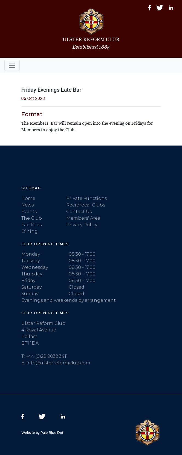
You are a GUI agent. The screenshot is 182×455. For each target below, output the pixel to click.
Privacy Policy (81, 224)
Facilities (31, 224)
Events (29, 211)
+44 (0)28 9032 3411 (47, 356)
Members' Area (83, 218)
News (27, 205)
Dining (29, 231)
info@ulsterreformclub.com (58, 362)
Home (28, 198)
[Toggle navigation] (12, 65)
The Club (31, 218)
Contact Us (79, 211)
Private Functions (86, 198)
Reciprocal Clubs (85, 205)
